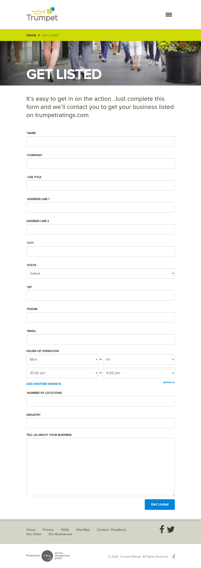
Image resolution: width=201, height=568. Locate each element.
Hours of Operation (42, 351)
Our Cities (33, 534)
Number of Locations (44, 393)
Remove (169, 382)
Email (31, 331)
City (30, 243)
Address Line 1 (38, 199)
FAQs (65, 530)
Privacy (48, 530)
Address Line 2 (37, 221)
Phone (31, 309)
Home (31, 35)
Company (34, 155)
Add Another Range (43, 384)
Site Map (83, 530)
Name (31, 133)
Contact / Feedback (111, 530)
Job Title (33, 177)
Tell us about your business (49, 435)
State (31, 265)
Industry (33, 415)
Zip (29, 287)
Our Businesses (60, 534)
